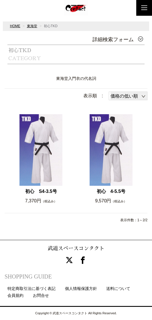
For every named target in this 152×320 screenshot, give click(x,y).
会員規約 (15, 295)
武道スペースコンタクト (76, 248)
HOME (15, 26)
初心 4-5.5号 (111, 191)
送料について (118, 289)
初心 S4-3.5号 (41, 191)
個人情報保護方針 (81, 289)
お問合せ (41, 295)
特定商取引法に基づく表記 (31, 289)
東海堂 (32, 26)
